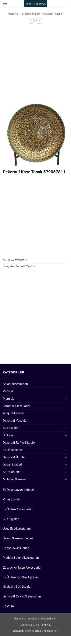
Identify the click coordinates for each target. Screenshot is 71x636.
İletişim (46, 625)
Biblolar (8, 435)
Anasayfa (13, 13)
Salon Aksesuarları (15, 384)
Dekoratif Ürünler (31, 13)
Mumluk (8, 398)
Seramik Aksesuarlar (16, 406)
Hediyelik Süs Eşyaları (17, 586)
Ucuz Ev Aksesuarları (17, 528)
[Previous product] (39, 21)
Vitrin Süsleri (11, 499)
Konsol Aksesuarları (16, 548)
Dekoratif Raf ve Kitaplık (19, 442)
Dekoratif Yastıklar (15, 420)
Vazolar (8, 391)
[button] (5, 4)
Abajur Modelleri (14, 413)
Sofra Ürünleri (12, 472)
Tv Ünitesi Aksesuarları (18, 509)
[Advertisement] (35, 61)
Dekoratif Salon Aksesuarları (22, 596)
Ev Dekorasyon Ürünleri (18, 490)
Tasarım (8, 606)
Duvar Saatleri (12, 464)
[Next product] (32, 21)
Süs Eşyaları (11, 428)
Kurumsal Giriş (29, 625)
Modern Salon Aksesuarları (21, 557)
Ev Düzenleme (12, 450)
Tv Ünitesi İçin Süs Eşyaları (21, 577)
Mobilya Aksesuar (15, 479)
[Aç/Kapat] (66, 398)
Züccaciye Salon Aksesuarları (22, 567)
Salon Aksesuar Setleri (18, 538)
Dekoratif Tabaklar (53, 13)
